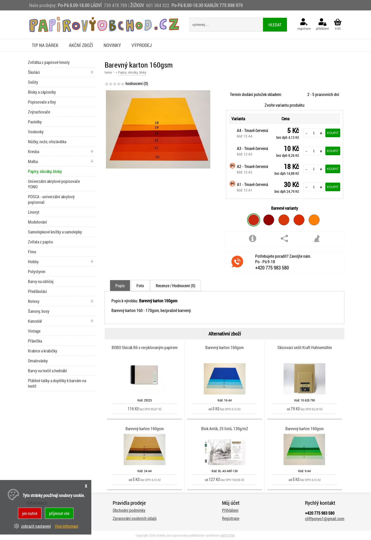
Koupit (333, 133)
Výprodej (141, 45)
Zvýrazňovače (39, 112)
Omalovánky (38, 360)
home (108, 72)
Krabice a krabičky (42, 350)
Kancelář (35, 321)
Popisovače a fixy (42, 102)
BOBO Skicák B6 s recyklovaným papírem (145, 347)
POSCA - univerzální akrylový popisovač (51, 199)
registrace (304, 24)
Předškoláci (37, 291)
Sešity (33, 82)
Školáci (34, 72)
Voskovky (36, 131)
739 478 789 (115, 5)
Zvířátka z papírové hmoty (49, 62)
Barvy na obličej (40, 281)
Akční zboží (81, 45)
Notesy (33, 301)
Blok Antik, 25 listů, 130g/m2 (224, 428)
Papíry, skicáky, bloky (45, 171)
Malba (33, 161)
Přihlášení (230, 510)
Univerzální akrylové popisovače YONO (54, 183)
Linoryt (33, 212)
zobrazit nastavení (36, 526)
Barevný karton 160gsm (224, 347)
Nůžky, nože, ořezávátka (47, 141)
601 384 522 (158, 5)
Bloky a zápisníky (42, 92)
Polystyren (36, 271)
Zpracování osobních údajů (135, 518)
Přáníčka (35, 341)
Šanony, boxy (38, 311)
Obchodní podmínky (129, 510)
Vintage (34, 331)
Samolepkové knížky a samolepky (55, 232)
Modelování (37, 222)
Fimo (32, 251)
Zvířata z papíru (40, 241)
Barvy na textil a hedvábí (47, 370)
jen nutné (29, 513)
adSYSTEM (227, 535)
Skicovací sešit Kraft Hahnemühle (304, 347)
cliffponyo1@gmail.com (324, 518)
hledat (275, 24)
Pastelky (35, 121)
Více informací (66, 526)
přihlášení (322, 24)
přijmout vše (59, 513)
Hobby (33, 261)
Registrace (230, 518)
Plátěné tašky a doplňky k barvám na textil (57, 383)
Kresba (33, 151)
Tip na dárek (45, 45)
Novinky (112, 45)
